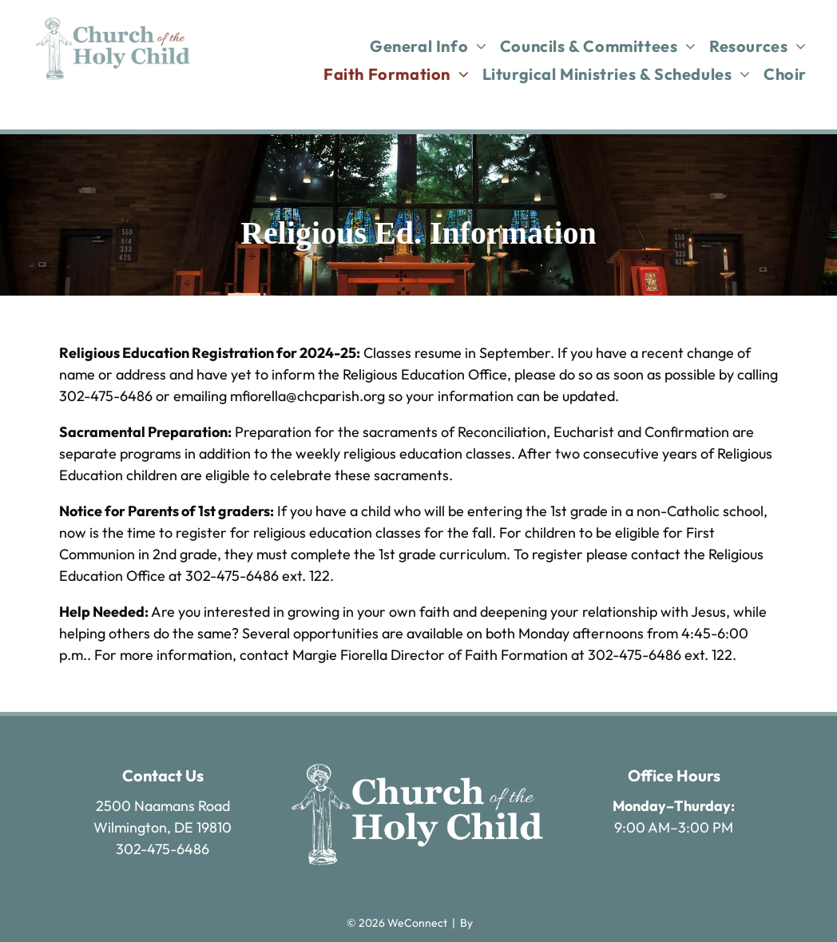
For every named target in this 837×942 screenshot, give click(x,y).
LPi (482, 923)
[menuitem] (428, 46)
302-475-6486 (162, 849)
